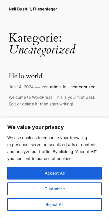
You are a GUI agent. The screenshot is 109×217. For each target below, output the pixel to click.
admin (56, 86)
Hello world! (26, 76)
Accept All (55, 173)
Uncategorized (81, 86)
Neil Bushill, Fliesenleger (33, 8)
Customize (54, 188)
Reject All (54, 204)
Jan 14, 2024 (21, 86)
